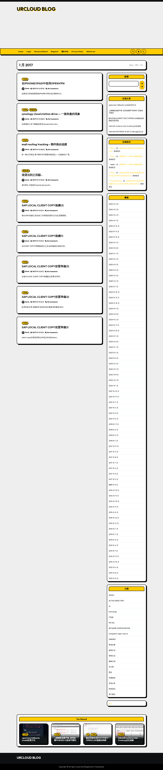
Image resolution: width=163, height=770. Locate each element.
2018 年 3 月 (113, 430)
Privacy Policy (77, 51)
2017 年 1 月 (113, 485)
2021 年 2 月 (113, 419)
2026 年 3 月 (114, 210)
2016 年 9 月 (113, 507)
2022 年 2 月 (114, 380)
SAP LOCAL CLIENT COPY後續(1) (43, 235)
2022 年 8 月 (114, 375)
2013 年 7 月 (113, 534)
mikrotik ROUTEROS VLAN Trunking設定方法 (126, 132)
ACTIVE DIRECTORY (116, 601)
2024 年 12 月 (114, 292)
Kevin (25, 88)
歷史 (110, 672)
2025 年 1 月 (113, 287)
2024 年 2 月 (114, 320)
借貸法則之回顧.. (32, 174)
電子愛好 (112, 694)
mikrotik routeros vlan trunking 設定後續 (125, 126)
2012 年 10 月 (114, 562)
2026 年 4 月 (114, 204)
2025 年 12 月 (114, 226)
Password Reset (41, 51)
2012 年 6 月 (113, 567)
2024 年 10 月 (114, 303)
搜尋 (126, 76)
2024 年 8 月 (114, 314)
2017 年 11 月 (114, 446)
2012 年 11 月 (114, 556)
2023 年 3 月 (114, 364)
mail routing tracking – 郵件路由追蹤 (45, 144)
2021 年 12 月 (114, 391)
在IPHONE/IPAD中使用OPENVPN (43, 83)
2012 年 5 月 (113, 573)
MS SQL (112, 623)
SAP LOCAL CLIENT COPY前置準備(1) (46, 327)
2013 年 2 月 (113, 545)
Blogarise (88, 767)
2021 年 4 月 (113, 413)
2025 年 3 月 (114, 276)
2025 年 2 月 (114, 281)
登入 (110, 704)
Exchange (113, 612)
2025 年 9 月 (114, 243)
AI (109, 606)
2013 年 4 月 (113, 540)
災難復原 (112, 678)
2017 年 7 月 (113, 463)
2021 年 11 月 (114, 397)
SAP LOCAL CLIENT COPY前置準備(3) (46, 266)
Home (20, 51)
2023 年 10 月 (114, 331)
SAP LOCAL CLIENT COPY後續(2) (43, 205)
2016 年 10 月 (114, 501)
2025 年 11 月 (114, 232)
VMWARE (112, 639)
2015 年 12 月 (114, 518)
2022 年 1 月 (113, 386)
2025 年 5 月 (114, 265)
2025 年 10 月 (114, 237)
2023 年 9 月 (114, 336)
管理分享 (112, 683)
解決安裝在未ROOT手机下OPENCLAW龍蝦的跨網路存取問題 (97, 740)
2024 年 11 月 (114, 298)
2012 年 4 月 (113, 578)
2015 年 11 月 (114, 523)
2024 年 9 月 (114, 309)
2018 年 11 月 (114, 424)
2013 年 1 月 (113, 551)
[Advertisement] (81, 32)
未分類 (111, 667)
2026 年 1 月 (113, 221)
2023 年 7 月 (114, 347)
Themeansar (99, 767)
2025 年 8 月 (114, 248)
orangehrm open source (118, 634)
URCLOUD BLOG (36, 9)
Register (54, 51)
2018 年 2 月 (113, 435)
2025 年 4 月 (114, 270)
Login (28, 51)
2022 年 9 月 (114, 369)
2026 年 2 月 (114, 215)
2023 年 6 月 (114, 353)
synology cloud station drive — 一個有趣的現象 (51, 114)
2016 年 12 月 (114, 490)
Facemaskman (116, 181)
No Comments (53, 88)
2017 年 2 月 (113, 479)
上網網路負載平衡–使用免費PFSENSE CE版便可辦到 (65, 739)
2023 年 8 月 (114, 342)
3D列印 (111, 595)
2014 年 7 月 (113, 529)
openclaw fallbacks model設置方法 (122, 105)
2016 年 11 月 (114, 496)
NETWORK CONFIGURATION (119, 628)
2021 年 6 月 (113, 408)
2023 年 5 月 (114, 358)
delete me (90, 51)
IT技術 (25, 79)
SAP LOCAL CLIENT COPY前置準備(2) (46, 296)
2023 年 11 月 (114, 325)
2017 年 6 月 (113, 468)
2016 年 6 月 (113, 512)
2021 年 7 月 (113, 402)
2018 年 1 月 (113, 441)
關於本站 (65, 51)
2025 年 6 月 (114, 259)
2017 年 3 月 (113, 474)
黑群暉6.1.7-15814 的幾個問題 (131, 156)
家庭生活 (112, 650)
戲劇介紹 (112, 661)
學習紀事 (33, 109)
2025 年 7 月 (114, 254)
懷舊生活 (112, 656)
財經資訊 (112, 689)
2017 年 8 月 (113, 457)
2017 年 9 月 (113, 452)
